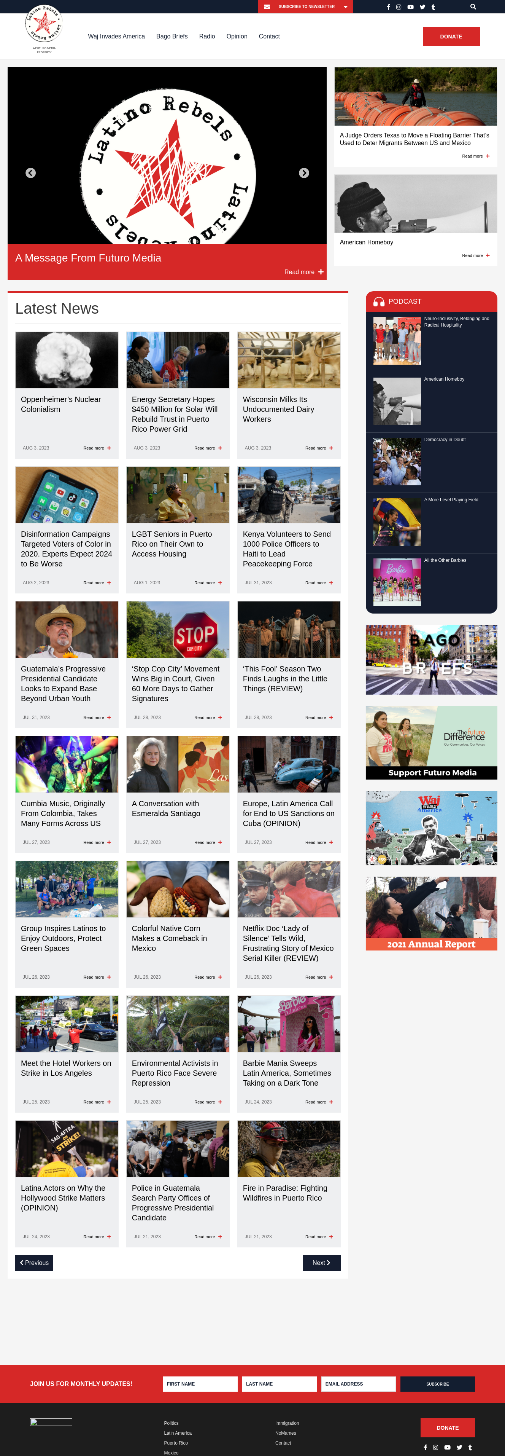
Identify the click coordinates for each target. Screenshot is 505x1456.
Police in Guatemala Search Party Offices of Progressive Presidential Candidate (173, 1203)
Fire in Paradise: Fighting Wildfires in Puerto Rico (285, 1193)
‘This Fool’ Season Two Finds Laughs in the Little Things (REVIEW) (285, 679)
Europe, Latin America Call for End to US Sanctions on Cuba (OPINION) (289, 813)
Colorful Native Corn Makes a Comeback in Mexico (169, 938)
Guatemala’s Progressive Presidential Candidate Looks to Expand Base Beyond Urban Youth (63, 684)
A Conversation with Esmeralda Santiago (166, 808)
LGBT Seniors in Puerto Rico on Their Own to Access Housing (172, 544)
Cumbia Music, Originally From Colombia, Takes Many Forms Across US (63, 813)
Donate (451, 36)
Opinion (237, 36)
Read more (476, 156)
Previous (30, 173)
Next (304, 173)
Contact (269, 36)
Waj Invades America (116, 36)
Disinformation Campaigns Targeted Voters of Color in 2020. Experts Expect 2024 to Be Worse (66, 549)
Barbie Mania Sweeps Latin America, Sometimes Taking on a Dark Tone (287, 1073)
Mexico (171, 1453)
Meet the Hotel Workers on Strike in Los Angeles (66, 1068)
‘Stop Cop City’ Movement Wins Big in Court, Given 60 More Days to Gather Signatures (175, 684)
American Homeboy (367, 242)
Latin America (178, 1433)
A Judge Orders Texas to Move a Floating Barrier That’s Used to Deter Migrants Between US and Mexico (414, 139)
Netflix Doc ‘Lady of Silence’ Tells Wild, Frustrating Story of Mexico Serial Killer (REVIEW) (288, 943)
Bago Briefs (172, 36)
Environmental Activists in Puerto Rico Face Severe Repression (175, 1073)
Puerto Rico (176, 1443)
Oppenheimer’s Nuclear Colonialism (61, 404)
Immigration (287, 1423)
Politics (171, 1423)
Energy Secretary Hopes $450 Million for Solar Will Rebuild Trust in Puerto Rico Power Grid (175, 414)
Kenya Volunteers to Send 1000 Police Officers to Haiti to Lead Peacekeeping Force (287, 549)
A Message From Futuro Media (88, 258)
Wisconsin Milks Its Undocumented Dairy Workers (278, 409)
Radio (207, 36)
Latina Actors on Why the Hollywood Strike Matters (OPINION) (63, 1198)
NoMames (285, 1433)
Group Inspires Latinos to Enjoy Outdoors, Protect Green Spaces (63, 938)
